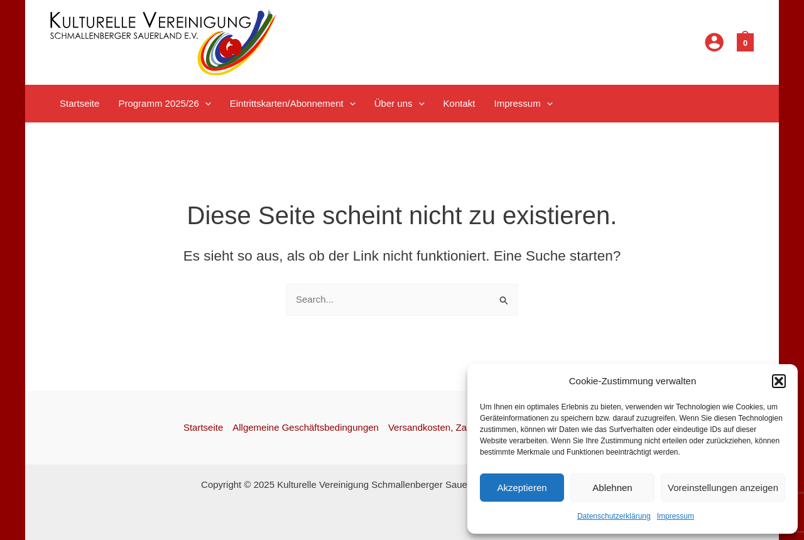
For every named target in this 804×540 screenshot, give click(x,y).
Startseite (203, 427)
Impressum (675, 516)
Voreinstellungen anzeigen (723, 487)
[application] (205, 103)
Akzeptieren (521, 487)
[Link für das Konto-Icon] (714, 42)
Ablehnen (612, 487)
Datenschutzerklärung (614, 516)
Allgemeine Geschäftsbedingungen (305, 427)
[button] (779, 381)
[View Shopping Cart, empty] (745, 41)
